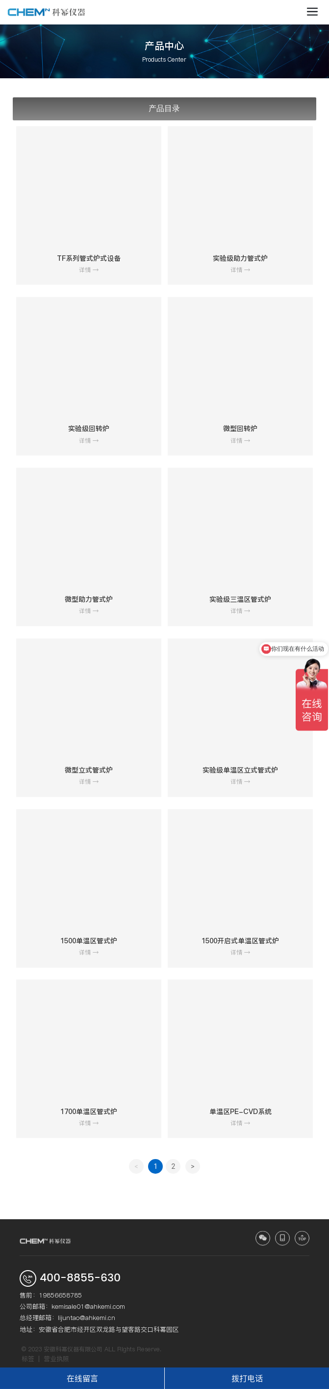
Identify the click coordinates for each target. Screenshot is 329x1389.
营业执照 (56, 1358)
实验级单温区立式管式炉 (240, 770)
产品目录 (164, 108)
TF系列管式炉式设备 (89, 258)
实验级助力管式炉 (240, 258)
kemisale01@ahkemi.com (88, 1306)
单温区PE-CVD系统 (240, 1111)
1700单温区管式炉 (88, 1111)
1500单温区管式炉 (88, 941)
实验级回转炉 (88, 428)
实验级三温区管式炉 (240, 599)
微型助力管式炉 (89, 599)
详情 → (89, 270)
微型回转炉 (240, 428)
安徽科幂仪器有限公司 (73, 1349)
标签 (28, 1358)
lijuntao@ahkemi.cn (86, 1317)
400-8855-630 (80, 1278)
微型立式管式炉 (89, 770)
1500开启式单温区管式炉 (240, 941)
